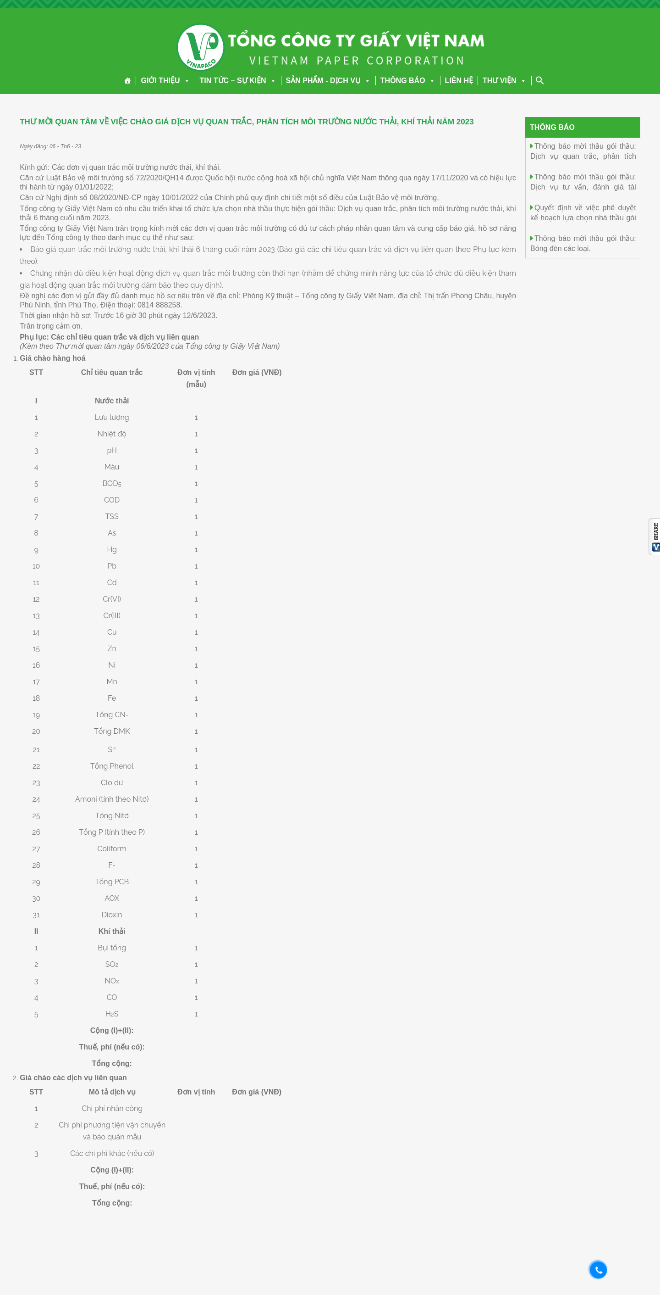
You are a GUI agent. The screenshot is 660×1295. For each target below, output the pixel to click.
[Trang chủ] (127, 80)
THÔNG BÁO (407, 80)
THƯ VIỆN (504, 80)
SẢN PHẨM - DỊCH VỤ (328, 80)
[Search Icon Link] (539, 80)
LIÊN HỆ (459, 80)
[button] (185, 80)
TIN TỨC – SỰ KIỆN (238, 80)
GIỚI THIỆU (165, 80)
